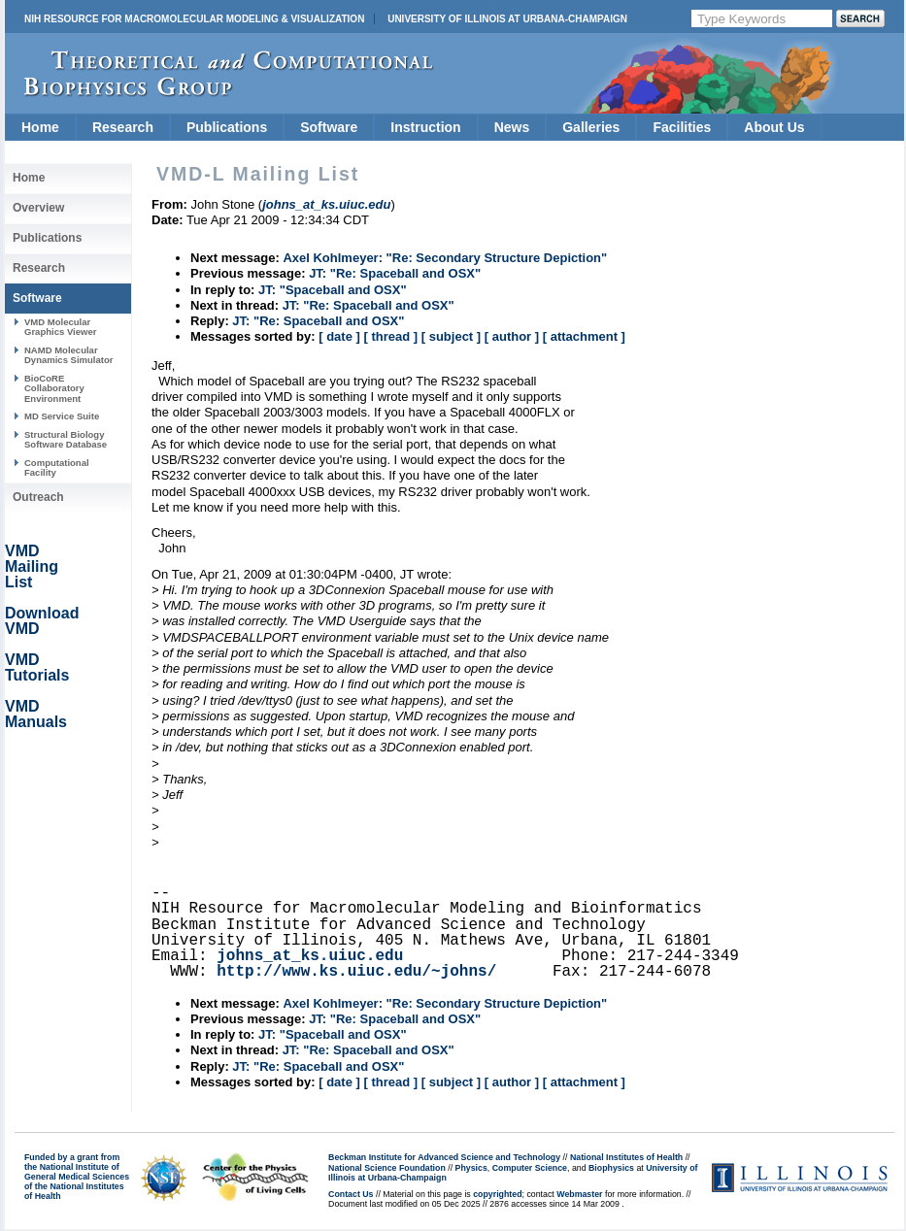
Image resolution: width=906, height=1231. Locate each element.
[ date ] (339, 336)
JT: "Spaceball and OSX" (332, 290)
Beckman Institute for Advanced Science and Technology (444, 1157)
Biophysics (611, 1168)
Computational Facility (56, 467)
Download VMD (42, 621)
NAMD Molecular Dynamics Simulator (69, 355)
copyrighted (497, 1194)
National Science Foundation (387, 1168)
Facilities (682, 127)
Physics (471, 1168)
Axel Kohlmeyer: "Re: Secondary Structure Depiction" (445, 257)
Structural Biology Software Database (65, 439)
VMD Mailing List (31, 566)
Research (122, 127)
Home (40, 127)
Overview (38, 208)
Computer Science (529, 1168)
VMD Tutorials (37, 667)
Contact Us (350, 1194)
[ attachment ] (584, 336)
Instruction (425, 127)
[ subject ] (451, 336)
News (512, 127)
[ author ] (512, 336)
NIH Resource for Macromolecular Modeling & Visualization (194, 19)
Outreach (38, 497)
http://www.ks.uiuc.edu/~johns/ (356, 971)
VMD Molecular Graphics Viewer (60, 326)
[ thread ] (390, 336)
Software (328, 127)
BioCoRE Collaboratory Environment (54, 388)
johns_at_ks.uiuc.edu (310, 956)
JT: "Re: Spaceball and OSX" (395, 273)
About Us (774, 127)
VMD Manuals (36, 714)
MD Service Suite (61, 416)
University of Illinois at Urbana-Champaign (507, 19)
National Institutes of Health (626, 1157)
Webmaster (579, 1194)
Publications (226, 127)
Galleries (591, 127)
